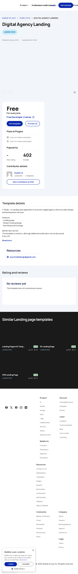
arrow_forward (10, 92)
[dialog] (18, 560)
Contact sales (41, 5)
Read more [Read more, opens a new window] (23, 560)
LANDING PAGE (7, 350)
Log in (52, 5)
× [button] (33, 550)
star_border (35, 350)
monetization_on (8, 137)
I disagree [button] (26, 564)
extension (8, 141)
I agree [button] (10, 564)
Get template (14, 123)
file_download (29, 350)
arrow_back (4, 92)
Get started (66, 5)
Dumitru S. (18, 173)
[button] (18, 569)
